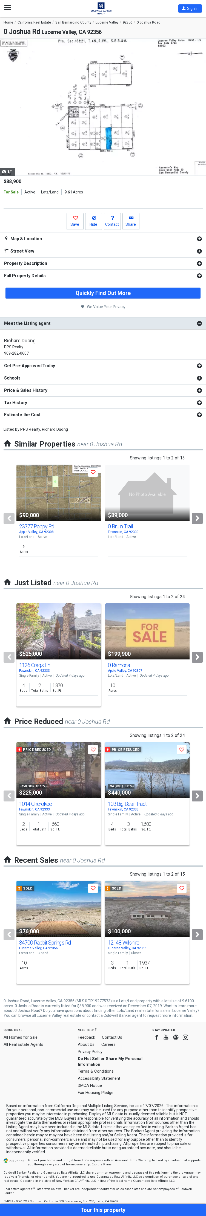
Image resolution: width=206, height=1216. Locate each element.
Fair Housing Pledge (95, 1092)
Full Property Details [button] (25, 275)
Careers (108, 1044)
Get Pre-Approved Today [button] (29, 365)
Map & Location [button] (23, 238)
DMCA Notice (90, 1085)
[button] (190, 8)
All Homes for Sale (21, 1037)
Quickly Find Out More (103, 293)
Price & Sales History (25, 390)
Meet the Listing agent (27, 323)
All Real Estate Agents (23, 1044)
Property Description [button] (25, 263)
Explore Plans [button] (101, 1164)
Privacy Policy (90, 1051)
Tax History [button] (15, 402)
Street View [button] (19, 251)
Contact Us (112, 1037)
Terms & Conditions (96, 1071)
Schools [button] (12, 378)
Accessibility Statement (99, 1078)
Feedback (86, 1037)
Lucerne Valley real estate (59, 1015)
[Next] (197, 518)
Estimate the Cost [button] (22, 414)
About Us (86, 1044)
